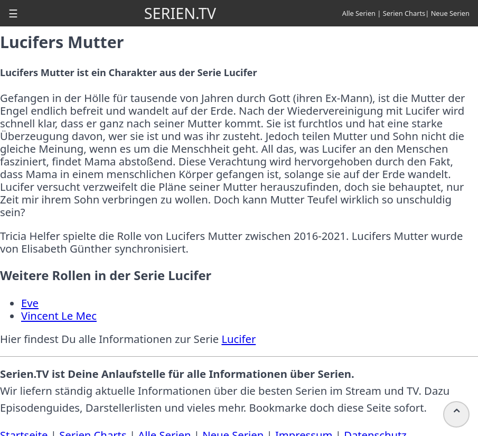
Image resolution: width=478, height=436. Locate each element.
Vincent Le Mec (59, 315)
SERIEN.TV (180, 13)
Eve (30, 302)
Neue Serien (450, 13)
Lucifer (238, 338)
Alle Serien (359, 13)
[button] (13, 13)
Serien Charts (404, 13)
